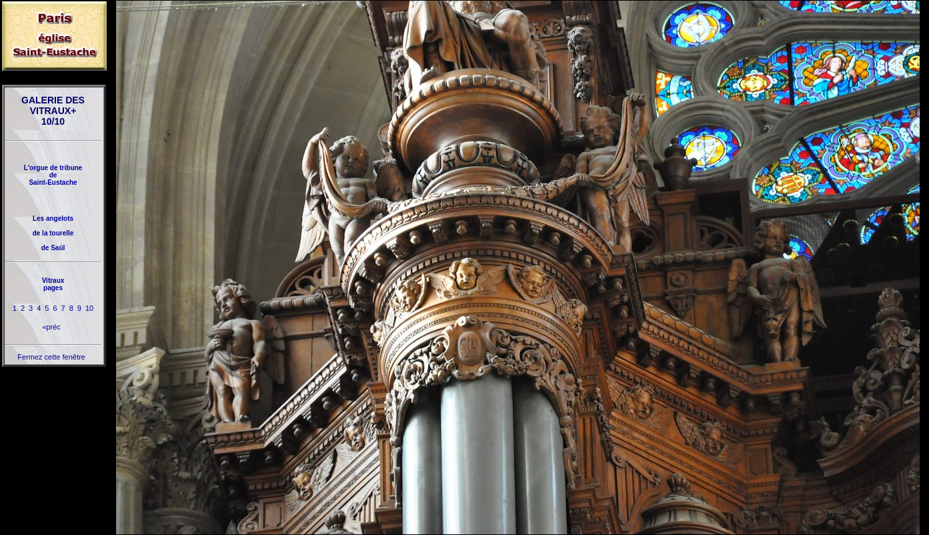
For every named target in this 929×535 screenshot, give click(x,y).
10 (89, 308)
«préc (51, 327)
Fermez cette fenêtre (51, 357)
